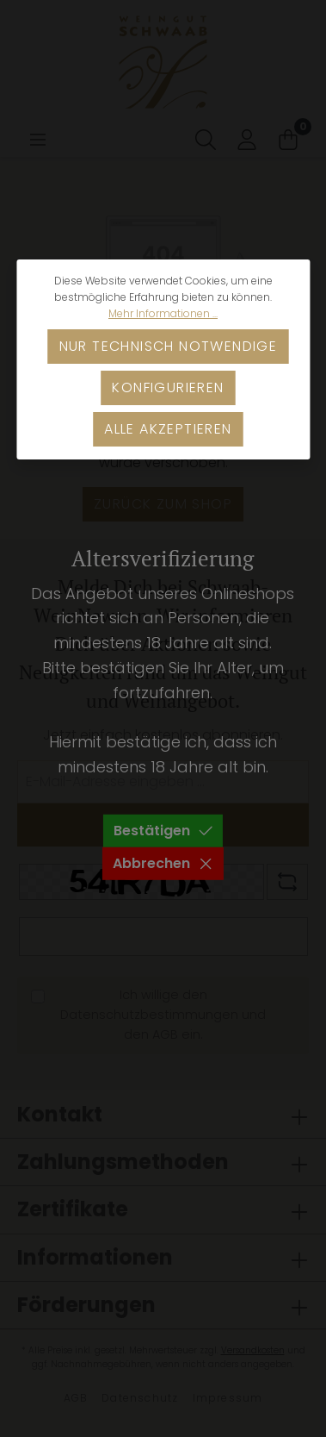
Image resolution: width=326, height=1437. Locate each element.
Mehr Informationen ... (163, 313)
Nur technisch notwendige (168, 346)
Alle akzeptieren (167, 429)
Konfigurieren (168, 387)
